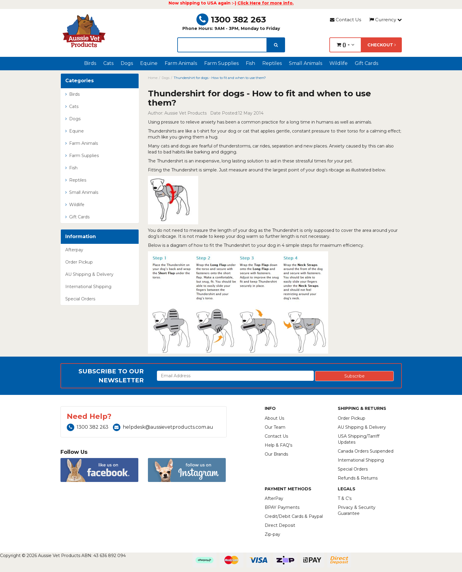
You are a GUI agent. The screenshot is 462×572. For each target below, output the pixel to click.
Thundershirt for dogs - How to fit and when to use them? (220, 78)
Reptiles (272, 63)
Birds (90, 63)
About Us (274, 418)
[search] (276, 44)
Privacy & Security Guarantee (356, 510)
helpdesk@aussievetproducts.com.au (163, 427)
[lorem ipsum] (222, 44)
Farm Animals (181, 63)
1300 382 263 (231, 19)
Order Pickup (79, 262)
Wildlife (338, 63)
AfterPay (274, 498)
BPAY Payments (282, 507)
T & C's (345, 498)
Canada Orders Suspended (365, 451)
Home (152, 78)
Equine (148, 63)
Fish (250, 63)
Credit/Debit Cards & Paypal (294, 516)
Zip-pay (272, 534)
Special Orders (80, 299)
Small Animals (305, 63)
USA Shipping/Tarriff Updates (358, 439)
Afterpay (74, 249)
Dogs (127, 63)
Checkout (381, 45)
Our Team (275, 427)
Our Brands (276, 454)
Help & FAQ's (278, 445)
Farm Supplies (221, 63)
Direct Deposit (280, 525)
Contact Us (345, 19)
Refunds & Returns (358, 478)
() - (345, 45)
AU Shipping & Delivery (89, 274)
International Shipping (88, 286)
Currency (385, 19)
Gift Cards (366, 63)
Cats (108, 63)
